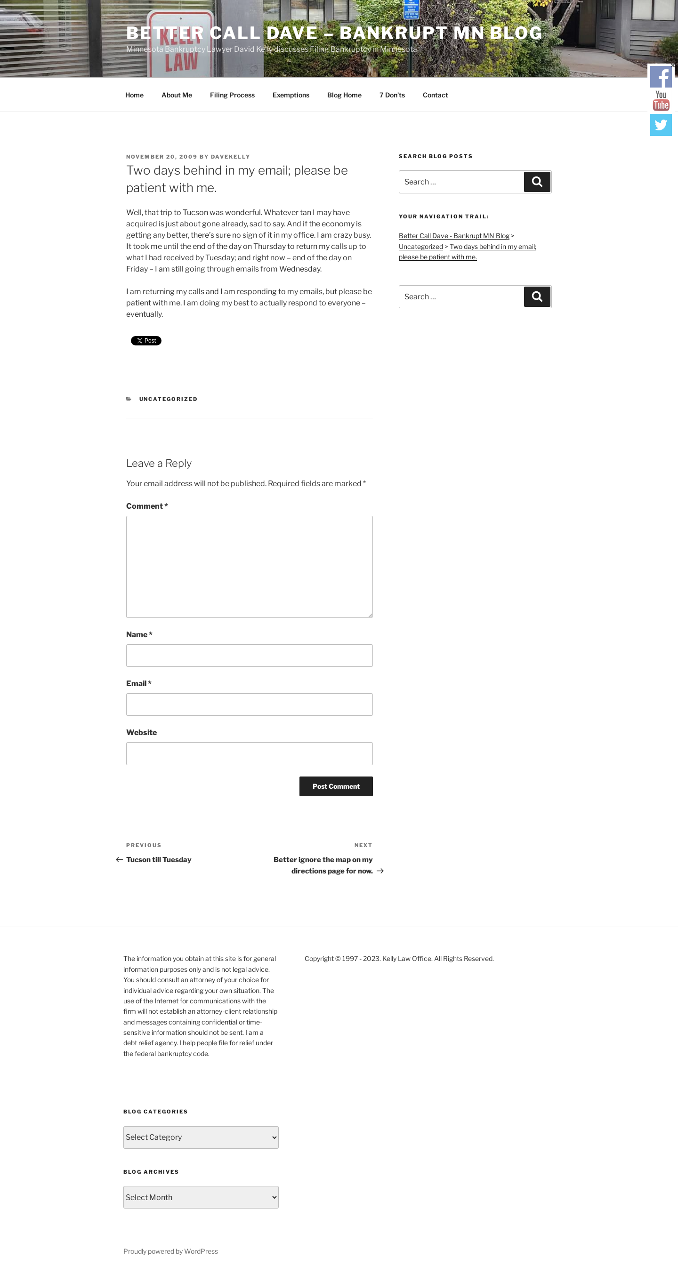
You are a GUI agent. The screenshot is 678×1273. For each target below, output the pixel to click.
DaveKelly (230, 156)
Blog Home (344, 95)
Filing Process (232, 95)
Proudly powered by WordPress (170, 1251)
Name (139, 634)
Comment (147, 506)
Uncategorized (168, 399)
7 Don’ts (392, 95)
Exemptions (291, 95)
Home (134, 95)
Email (139, 683)
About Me (176, 95)
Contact (435, 95)
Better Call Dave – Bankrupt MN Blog (334, 33)
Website (141, 732)
